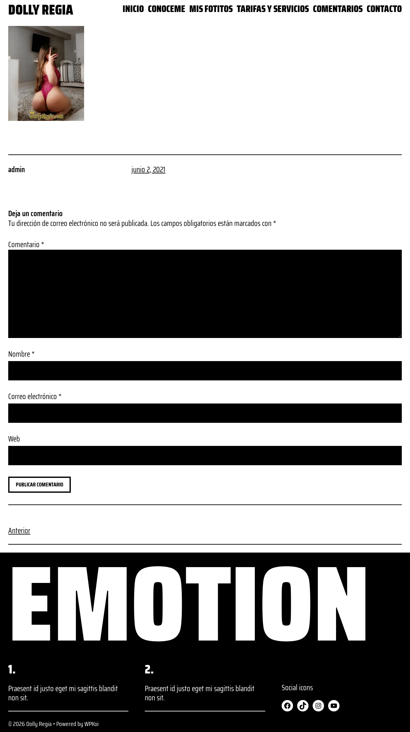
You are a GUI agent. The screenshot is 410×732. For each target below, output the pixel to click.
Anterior (19, 531)
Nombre (21, 354)
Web (14, 439)
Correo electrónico (35, 397)
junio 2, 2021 (148, 170)
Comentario (26, 245)
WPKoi (91, 724)
